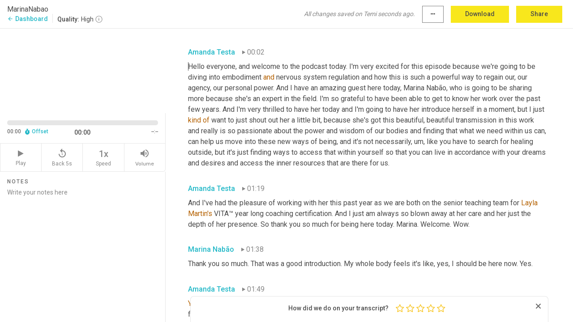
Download (480, 13)
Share (539, 13)
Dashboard (27, 18)
